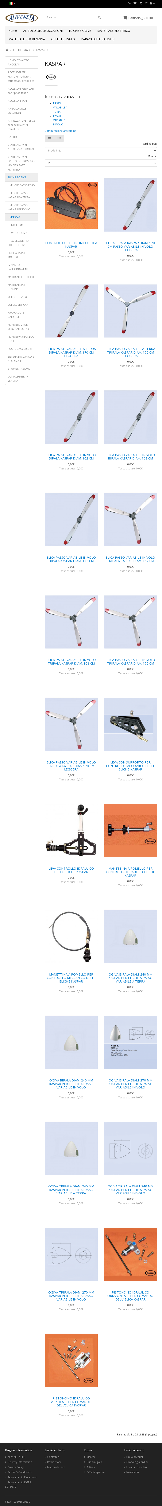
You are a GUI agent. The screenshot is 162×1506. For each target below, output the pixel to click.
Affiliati (91, 1467)
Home (12, 31)
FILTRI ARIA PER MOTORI (17, 255)
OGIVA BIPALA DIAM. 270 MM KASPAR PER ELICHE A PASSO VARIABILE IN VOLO (130, 1083)
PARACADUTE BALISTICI (98, 39)
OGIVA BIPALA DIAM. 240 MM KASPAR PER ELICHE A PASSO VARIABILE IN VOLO (71, 1083)
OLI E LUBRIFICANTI (19, 305)
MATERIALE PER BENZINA (26, 39)
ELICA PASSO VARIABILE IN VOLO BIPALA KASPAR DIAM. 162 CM (71, 457)
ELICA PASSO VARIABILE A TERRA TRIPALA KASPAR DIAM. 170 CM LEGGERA (130, 352)
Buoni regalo (94, 1462)
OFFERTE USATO (63, 39)
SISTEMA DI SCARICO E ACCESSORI (21, 359)
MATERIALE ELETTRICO (113, 31)
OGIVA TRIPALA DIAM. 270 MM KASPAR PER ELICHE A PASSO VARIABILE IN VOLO (71, 1295)
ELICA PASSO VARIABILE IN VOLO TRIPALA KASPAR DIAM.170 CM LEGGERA (71, 765)
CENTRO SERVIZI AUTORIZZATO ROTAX (21, 147)
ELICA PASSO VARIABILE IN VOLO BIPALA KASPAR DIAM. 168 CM (130, 457)
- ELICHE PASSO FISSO (21, 185)
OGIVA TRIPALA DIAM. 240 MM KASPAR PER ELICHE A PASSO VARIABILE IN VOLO (130, 1189)
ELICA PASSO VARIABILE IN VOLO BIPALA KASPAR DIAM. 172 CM (71, 559)
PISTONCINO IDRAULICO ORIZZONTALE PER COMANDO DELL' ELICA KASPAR (130, 1295)
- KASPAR (14, 217)
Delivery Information (20, 1462)
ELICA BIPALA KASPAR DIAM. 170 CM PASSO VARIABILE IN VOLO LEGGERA (130, 246)
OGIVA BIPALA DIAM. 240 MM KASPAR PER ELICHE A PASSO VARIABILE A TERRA (130, 977)
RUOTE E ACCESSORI (20, 349)
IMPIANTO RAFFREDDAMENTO (19, 267)
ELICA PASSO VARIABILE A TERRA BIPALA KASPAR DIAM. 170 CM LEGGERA (71, 352)
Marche (91, 1457)
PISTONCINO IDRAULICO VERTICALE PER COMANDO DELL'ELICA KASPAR (71, 1401)
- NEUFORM (15, 225)
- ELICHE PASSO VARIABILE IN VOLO (19, 207)
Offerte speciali (96, 1472)
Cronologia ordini (137, 1462)
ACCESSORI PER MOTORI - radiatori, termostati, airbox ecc (21, 77)
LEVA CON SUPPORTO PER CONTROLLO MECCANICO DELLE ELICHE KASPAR (130, 765)
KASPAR (40, 50)
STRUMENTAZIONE (19, 369)
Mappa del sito (56, 1467)
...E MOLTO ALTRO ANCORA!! (18, 62)
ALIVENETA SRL (16, 1457)
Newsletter (132, 1472)
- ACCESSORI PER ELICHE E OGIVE (18, 243)
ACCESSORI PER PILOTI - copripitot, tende (21, 91)
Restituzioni (54, 1462)
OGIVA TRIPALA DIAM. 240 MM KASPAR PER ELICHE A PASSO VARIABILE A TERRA (71, 1189)
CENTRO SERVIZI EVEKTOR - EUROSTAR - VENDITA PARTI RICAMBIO (21, 163)
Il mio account (134, 1457)
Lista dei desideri (136, 1467)
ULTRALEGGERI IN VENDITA (18, 379)
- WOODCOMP (17, 233)
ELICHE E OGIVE (80, 31)
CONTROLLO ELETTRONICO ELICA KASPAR (71, 244)
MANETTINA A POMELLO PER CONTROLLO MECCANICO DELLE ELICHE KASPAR (71, 977)
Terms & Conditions (19, 1472)
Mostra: (152, 156)
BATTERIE (13, 137)
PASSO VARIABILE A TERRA (60, 107)
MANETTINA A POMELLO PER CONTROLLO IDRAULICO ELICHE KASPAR (130, 871)
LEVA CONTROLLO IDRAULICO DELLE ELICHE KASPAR (71, 870)
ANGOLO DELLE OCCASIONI (43, 31)
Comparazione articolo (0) (60, 131)
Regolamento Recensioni (22, 1477)
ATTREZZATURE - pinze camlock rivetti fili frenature (21, 125)
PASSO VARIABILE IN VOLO (59, 120)
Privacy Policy (16, 1467)
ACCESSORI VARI (17, 101)
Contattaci (53, 1457)
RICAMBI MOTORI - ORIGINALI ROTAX (19, 327)
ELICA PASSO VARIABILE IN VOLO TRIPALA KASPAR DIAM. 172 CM (130, 661)
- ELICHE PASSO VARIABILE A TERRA (19, 195)
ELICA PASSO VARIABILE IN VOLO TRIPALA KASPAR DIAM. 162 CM (130, 559)
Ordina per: (150, 144)
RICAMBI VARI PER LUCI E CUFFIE (21, 339)
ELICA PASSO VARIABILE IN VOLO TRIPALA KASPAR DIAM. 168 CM (71, 661)
